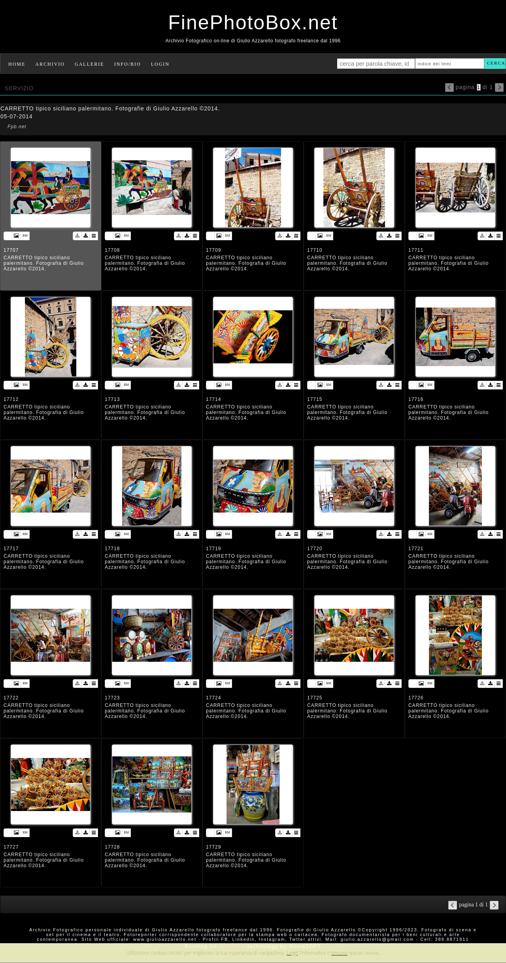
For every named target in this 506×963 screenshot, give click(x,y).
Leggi (292, 953)
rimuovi (339, 953)
